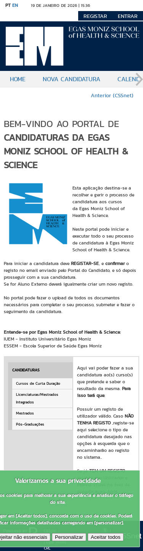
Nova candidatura (71, 79)
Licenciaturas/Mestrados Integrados (37, 398)
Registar (95, 16)
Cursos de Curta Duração (38, 383)
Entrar (128, 16)
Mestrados (25, 413)
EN (15, 5)
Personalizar (69, 537)
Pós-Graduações (30, 424)
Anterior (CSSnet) (112, 95)
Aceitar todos (106, 537)
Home (18, 79)
